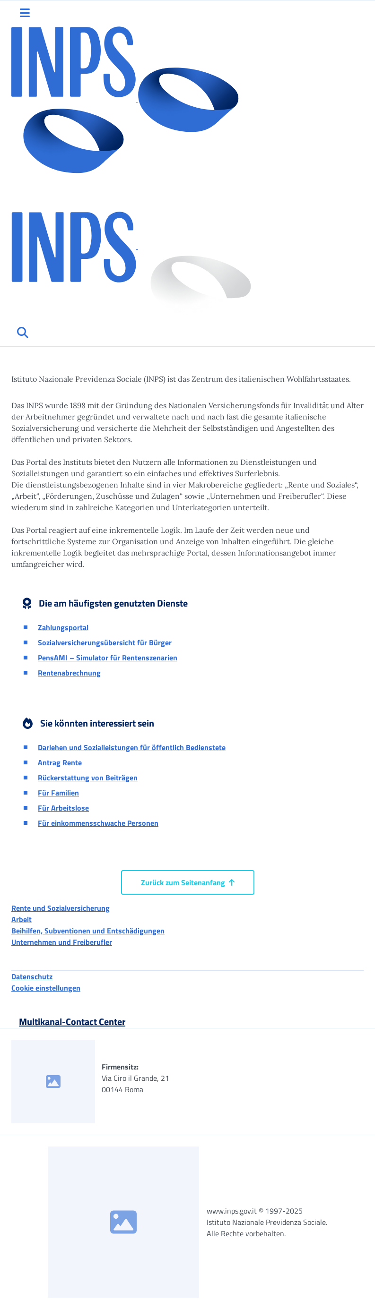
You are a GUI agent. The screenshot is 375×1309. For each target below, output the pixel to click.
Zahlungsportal (63, 627)
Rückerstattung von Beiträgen (88, 777)
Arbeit (21, 919)
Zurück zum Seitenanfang (188, 882)
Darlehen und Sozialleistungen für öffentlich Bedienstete (132, 747)
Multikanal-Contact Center (72, 1021)
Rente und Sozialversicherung (60, 908)
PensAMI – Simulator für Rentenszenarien (107, 657)
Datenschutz (31, 976)
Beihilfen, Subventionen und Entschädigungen (88, 930)
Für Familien (58, 792)
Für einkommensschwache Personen (98, 823)
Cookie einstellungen (45, 987)
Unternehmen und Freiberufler (61, 942)
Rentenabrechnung (69, 672)
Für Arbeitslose (63, 807)
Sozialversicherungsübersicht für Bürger (105, 642)
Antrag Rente (60, 762)
